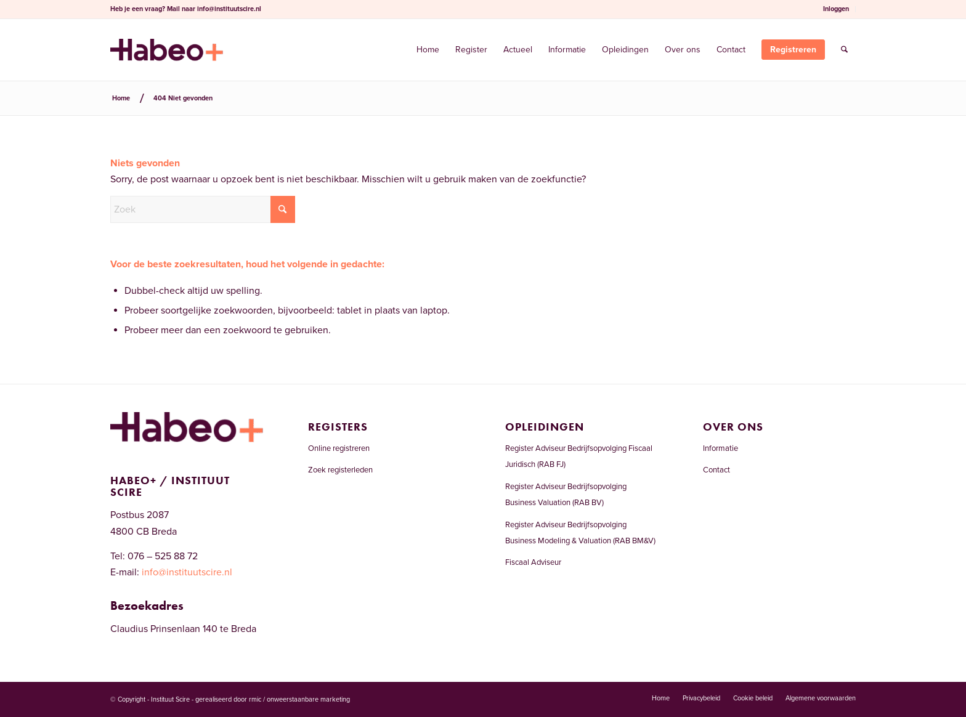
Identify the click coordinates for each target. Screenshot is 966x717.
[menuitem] (836, 9)
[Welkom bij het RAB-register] (166, 50)
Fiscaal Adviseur (533, 562)
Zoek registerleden (340, 470)
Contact (716, 470)
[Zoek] (844, 50)
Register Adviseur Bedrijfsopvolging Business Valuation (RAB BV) (566, 495)
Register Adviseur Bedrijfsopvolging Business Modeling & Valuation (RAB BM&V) (580, 533)
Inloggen (836, 9)
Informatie (720, 448)
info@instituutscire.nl (229, 9)
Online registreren (339, 448)
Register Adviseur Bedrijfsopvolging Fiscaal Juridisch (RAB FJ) (578, 456)
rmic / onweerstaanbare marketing (299, 699)
